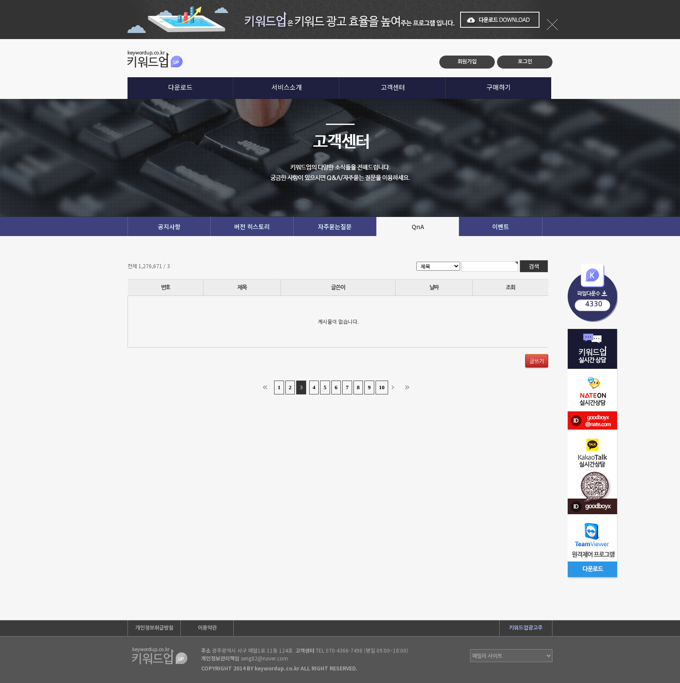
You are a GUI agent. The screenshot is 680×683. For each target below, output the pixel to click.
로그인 (525, 61)
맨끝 (409, 387)
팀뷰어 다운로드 (593, 535)
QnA (418, 226)
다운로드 (180, 87)
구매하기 (499, 87)
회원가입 (467, 61)
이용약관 (207, 627)
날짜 (433, 287)
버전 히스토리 (252, 226)
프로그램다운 (593, 293)
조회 (510, 287)
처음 (267, 387)
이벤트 (500, 226)
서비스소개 (286, 87)
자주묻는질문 (335, 226)
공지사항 (169, 226)
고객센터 (393, 87)
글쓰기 (537, 360)
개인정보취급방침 (154, 627)
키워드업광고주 (526, 627)
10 (382, 387)
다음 (395, 387)
